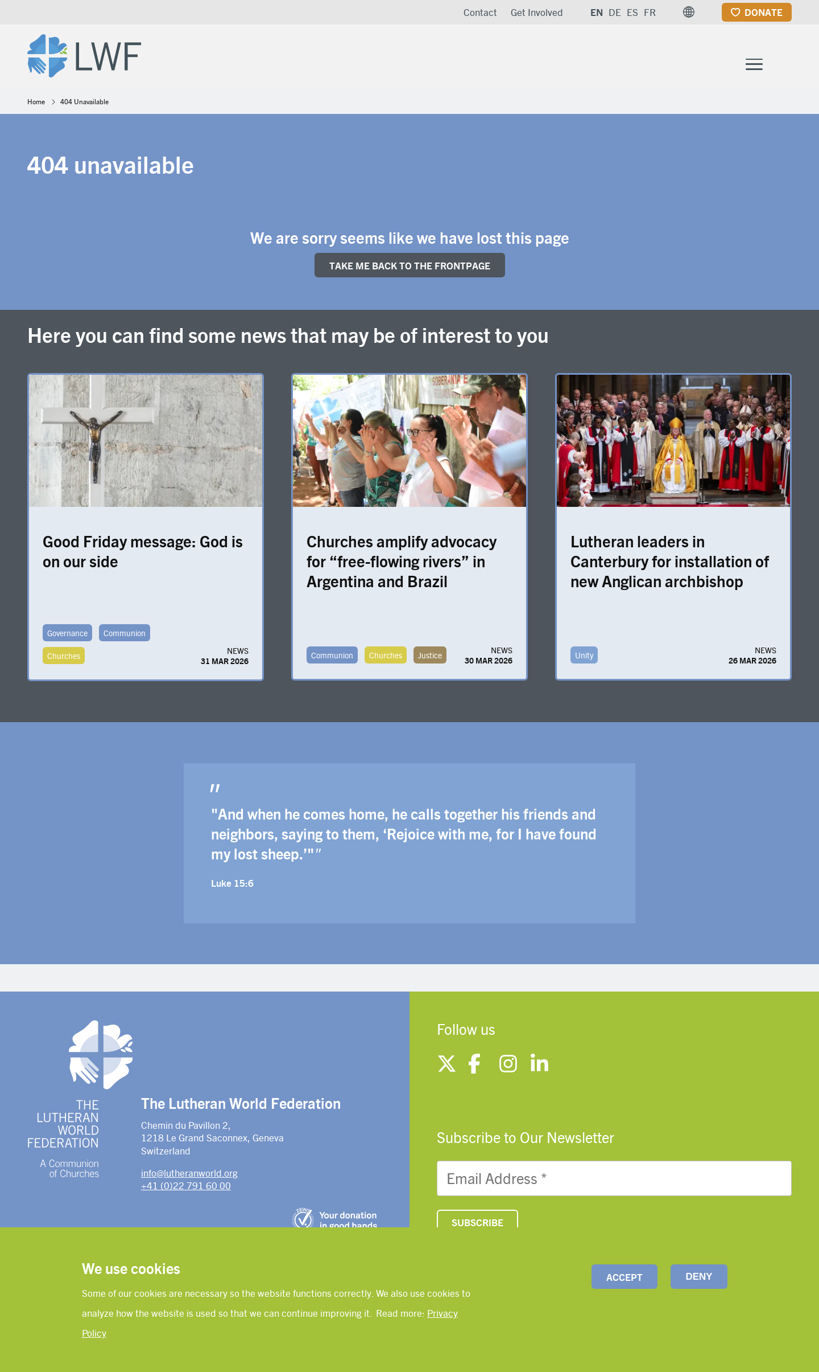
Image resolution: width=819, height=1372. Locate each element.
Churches (63, 658)
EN (596, 12)
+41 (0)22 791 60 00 (186, 1187)
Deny (698, 1276)
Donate (763, 12)
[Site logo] (87, 54)
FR (650, 12)
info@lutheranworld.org (189, 1175)
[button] (688, 12)
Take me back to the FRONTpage (409, 267)
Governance (67, 635)
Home (36, 103)
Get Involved (537, 12)
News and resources (686, 55)
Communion (125, 635)
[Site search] (784, 57)
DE (615, 12)
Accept (624, 1277)
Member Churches (538, 55)
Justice (430, 658)
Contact (480, 12)
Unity (584, 658)
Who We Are (314, 55)
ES (632, 12)
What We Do (416, 55)
